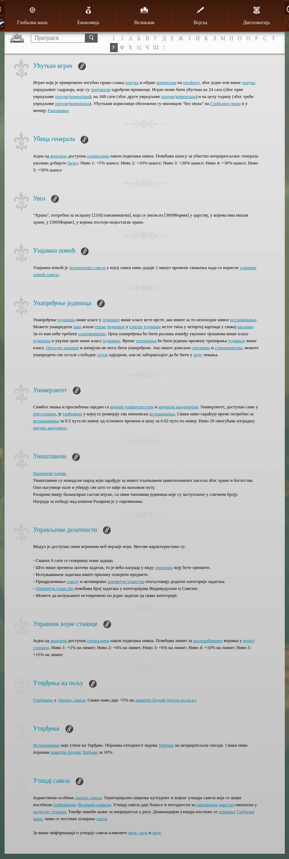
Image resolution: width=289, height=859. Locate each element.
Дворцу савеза (71, 700)
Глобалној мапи (225, 103)
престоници (44, 413)
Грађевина (43, 700)
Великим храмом (94, 804)
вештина (58, 156)
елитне (136, 326)
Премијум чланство (55, 588)
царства (226, 804)
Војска (200, 15)
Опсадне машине (62, 347)
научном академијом (178, 406)
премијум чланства (126, 581)
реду (197, 354)
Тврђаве (166, 745)
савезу (73, 581)
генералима (98, 156)
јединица (66, 319)
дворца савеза (88, 797)
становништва (228, 347)
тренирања (146, 340)
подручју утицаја (49, 811)
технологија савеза (87, 267)
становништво (92, 333)
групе (102, 354)
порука (131, 82)
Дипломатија (256, 15)
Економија (88, 15)
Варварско (43, 473)
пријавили (100, 89)
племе (60, 473)
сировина (201, 347)
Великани (144, 15)
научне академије (50, 427)
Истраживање (46, 745)
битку (73, 163)
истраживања (243, 319)
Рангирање (58, 110)
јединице (111, 319)
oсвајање (227, 811)
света (101, 818)
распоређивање (208, 640)
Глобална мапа (32, 15)
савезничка (207, 804)
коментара (167, 82)
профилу (191, 82)
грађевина (72, 413)
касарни (245, 326)
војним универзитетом (131, 406)
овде (132, 832)
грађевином (64, 804)
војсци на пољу (181, 700)
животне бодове (150, 700)
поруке (61, 96)
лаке (77, 326)
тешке (100, 326)
